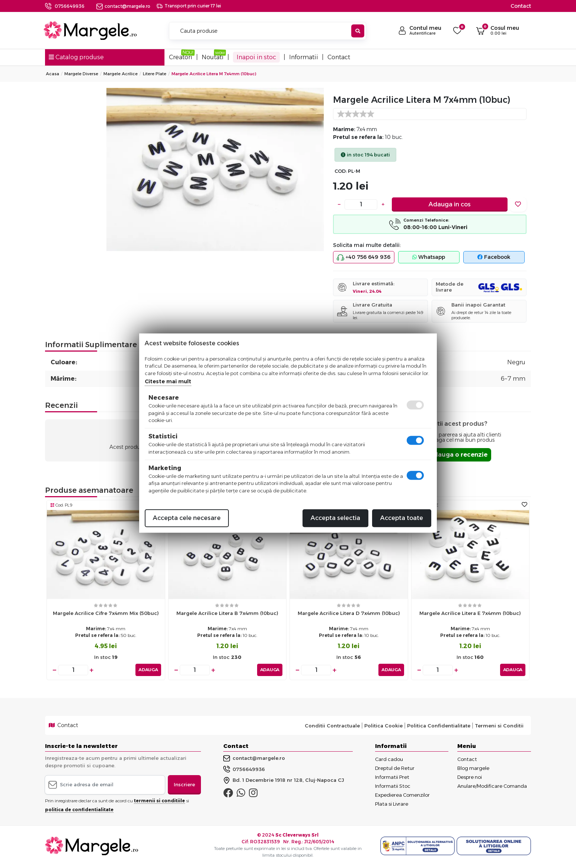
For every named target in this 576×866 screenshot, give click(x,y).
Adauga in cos (450, 204)
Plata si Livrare (391, 804)
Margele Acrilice (120, 73)
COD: (341, 171)
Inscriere (184, 784)
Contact (521, 6)
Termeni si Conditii (499, 725)
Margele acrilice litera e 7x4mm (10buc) (470, 613)
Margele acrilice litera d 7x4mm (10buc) (349, 613)
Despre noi (469, 777)
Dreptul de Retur (395, 768)
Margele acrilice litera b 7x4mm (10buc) (227, 613)
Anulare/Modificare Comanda (492, 786)
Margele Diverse (81, 73)
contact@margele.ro (123, 6)
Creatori (180, 57)
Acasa (52, 73)
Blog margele (473, 768)
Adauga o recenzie (458, 454)
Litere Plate (154, 73)
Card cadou (389, 759)
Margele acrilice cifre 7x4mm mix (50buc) (106, 613)
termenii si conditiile (159, 800)
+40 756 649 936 (363, 257)
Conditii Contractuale (332, 725)
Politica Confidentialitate (438, 725)
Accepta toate (401, 517)
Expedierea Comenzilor (402, 795)
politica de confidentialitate (79, 809)
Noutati (213, 57)
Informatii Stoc (392, 786)
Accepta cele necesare (187, 517)
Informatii (303, 57)
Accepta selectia (335, 517)
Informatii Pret (392, 777)
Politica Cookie (383, 725)
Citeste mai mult (168, 381)
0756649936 (69, 6)
